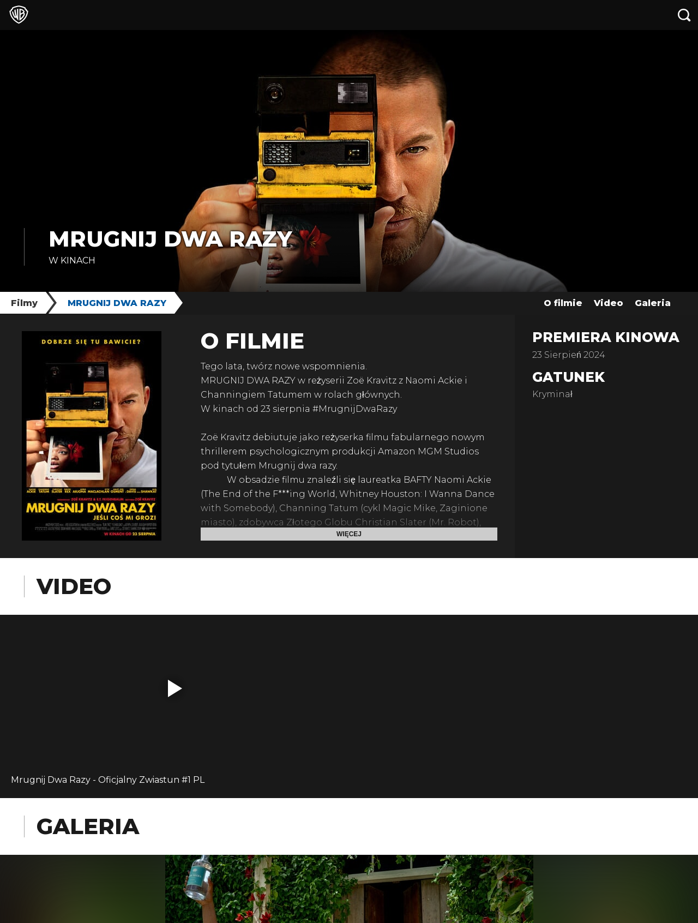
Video (608, 303)
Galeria (653, 303)
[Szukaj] (684, 15)
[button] (175, 688)
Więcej (349, 534)
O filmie (563, 303)
